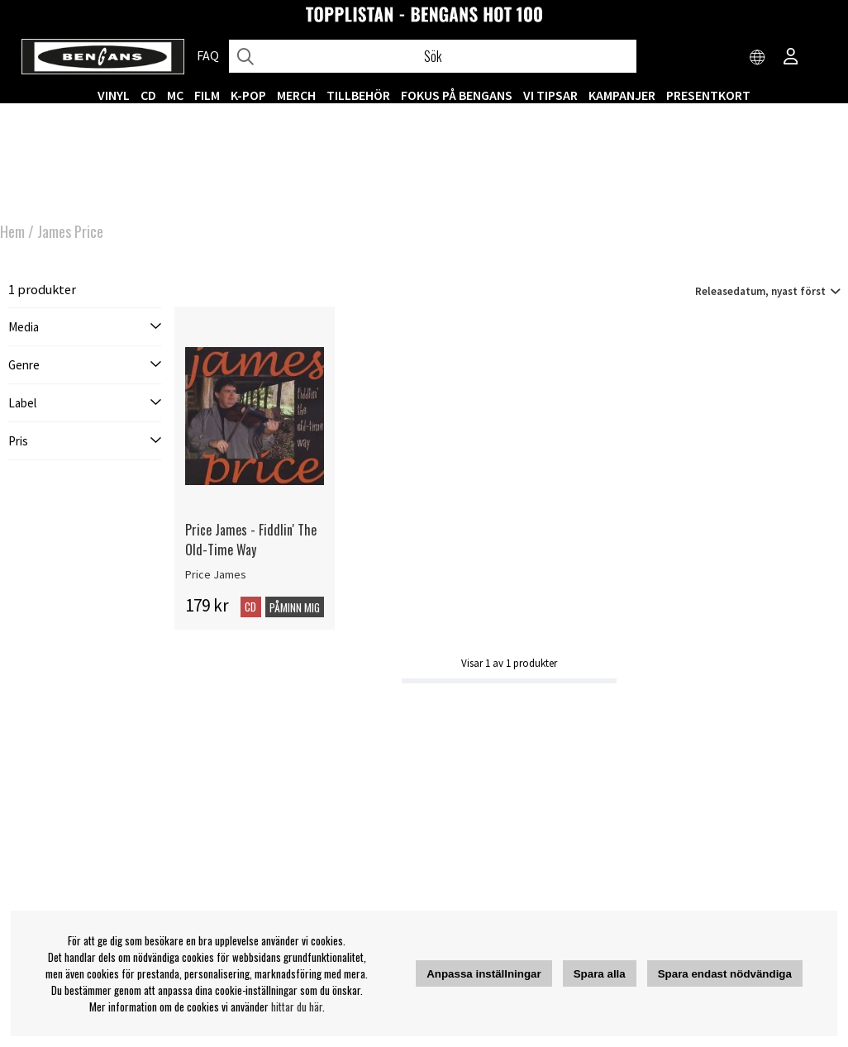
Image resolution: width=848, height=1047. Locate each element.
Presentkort (708, 95)
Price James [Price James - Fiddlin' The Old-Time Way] (215, 574)
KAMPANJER (621, 95)
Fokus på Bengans (456, 95)
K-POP (248, 95)
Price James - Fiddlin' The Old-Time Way (251, 539)
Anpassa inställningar (483, 974)
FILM (207, 95)
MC (175, 95)
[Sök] (432, 56)
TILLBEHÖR (358, 95)
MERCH (296, 95)
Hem (12, 231)
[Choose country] (758, 58)
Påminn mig (294, 607)
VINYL (114, 95)
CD (148, 95)
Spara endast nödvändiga (725, 974)
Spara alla (600, 974)
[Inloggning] (791, 58)
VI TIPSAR (550, 95)
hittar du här (296, 1006)
